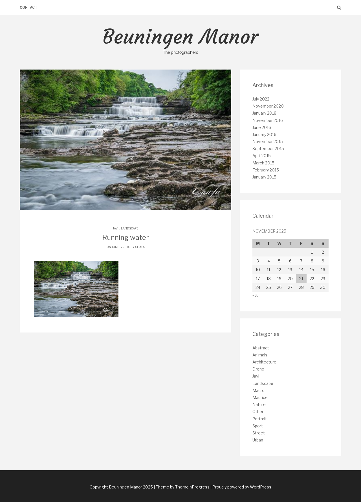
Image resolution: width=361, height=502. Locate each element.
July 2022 (260, 99)
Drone (258, 369)
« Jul (255, 295)
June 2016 (261, 127)
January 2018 (264, 113)
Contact (28, 7)
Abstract (260, 347)
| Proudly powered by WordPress (240, 487)
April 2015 (261, 155)
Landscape (129, 228)
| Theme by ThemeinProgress (182, 487)
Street (258, 432)
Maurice (260, 397)
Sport (257, 425)
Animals (259, 354)
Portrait (259, 418)
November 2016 (267, 120)
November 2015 (267, 141)
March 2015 (263, 162)
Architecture (264, 362)
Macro (258, 390)
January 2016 (264, 134)
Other (257, 411)
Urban (257, 440)
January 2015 (264, 177)
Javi (115, 228)
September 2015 (268, 148)
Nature (259, 404)
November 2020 (268, 106)
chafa (140, 247)
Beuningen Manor (180, 39)
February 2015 (265, 170)
